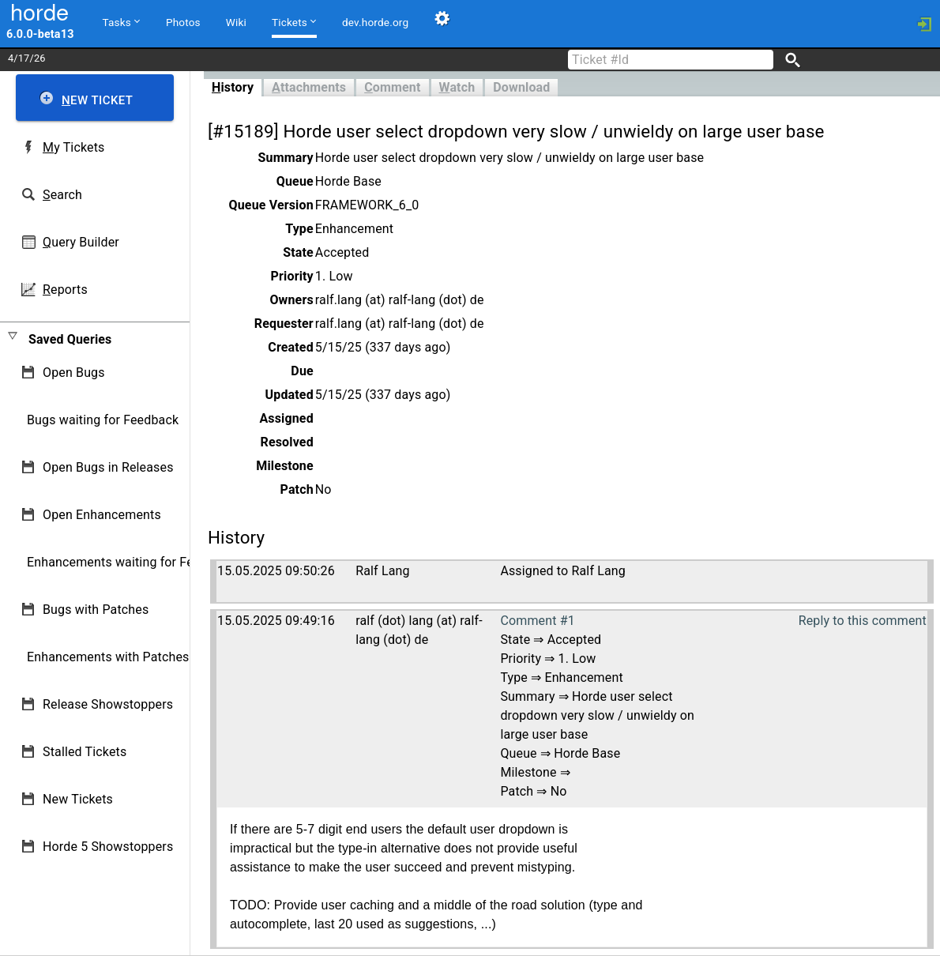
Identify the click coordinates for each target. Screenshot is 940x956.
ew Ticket (97, 100)
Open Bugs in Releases (108, 467)
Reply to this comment (863, 620)
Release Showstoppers (108, 704)
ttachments (309, 87)
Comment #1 (537, 620)
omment (392, 87)
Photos (183, 22)
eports (65, 289)
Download (521, 87)
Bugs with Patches (96, 609)
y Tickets (73, 147)
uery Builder (81, 242)
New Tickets (78, 799)
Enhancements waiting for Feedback (131, 562)
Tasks (121, 21)
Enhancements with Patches (108, 656)
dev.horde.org (375, 22)
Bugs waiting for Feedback (103, 419)
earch (62, 194)
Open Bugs (74, 372)
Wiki (236, 22)
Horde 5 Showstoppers (108, 846)
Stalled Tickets (84, 751)
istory (233, 87)
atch (457, 87)
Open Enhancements (102, 514)
